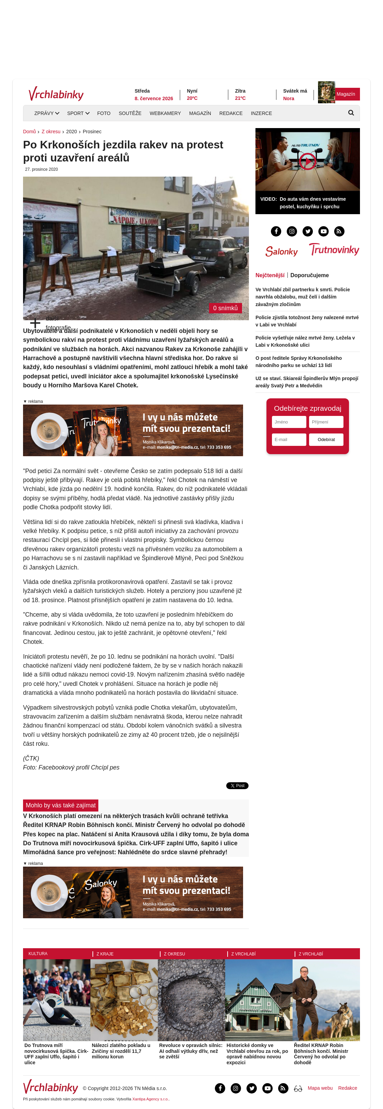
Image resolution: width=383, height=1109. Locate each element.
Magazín (346, 94)
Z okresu (51, 131)
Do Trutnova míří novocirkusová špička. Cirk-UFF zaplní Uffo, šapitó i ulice (130, 843)
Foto (104, 113)
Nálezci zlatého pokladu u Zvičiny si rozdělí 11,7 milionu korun (121, 1051)
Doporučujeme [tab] (310, 275)
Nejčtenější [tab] (269, 275)
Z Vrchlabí (243, 954)
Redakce (231, 113)
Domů (29, 131)
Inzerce (261, 113)
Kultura (38, 953)
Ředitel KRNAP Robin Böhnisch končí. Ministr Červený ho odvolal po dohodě (134, 825)
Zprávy (44, 113)
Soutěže (130, 113)
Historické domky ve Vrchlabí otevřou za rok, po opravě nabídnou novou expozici (257, 1054)
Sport (75, 113)
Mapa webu (320, 1088)
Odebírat (326, 439)
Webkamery (165, 113)
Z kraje (105, 954)
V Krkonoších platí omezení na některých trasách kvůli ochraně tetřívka (125, 816)
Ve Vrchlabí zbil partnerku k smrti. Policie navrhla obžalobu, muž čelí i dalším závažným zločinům (302, 297)
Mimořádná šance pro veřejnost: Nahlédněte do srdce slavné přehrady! (125, 852)
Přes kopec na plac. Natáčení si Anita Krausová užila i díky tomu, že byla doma (136, 834)
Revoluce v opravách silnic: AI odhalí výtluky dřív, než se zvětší (190, 1051)
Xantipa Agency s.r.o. (150, 1099)
